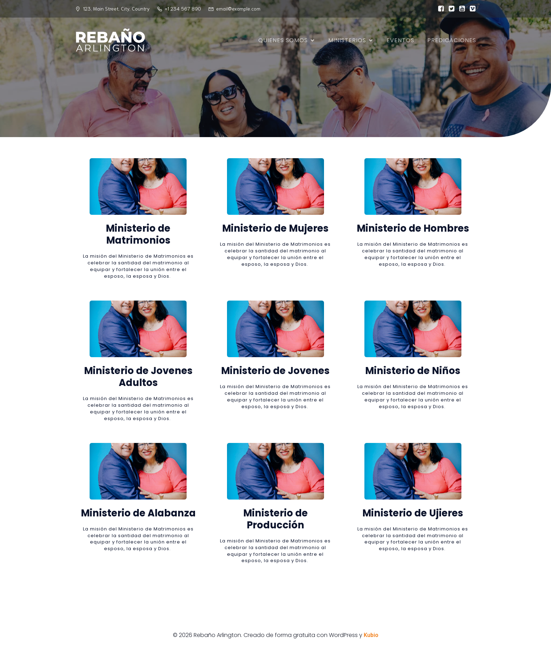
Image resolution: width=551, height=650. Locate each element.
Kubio (371, 635)
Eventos (400, 40)
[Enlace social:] (439, 9)
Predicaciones (451, 40)
